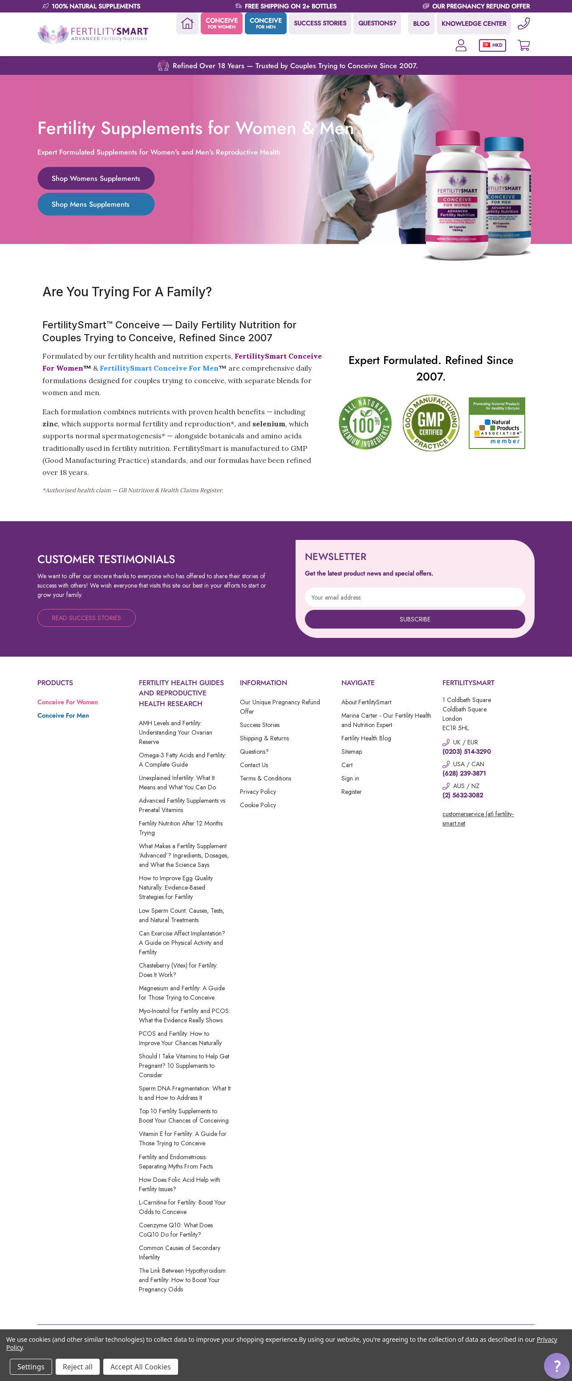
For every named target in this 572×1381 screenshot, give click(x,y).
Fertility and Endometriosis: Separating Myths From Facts (176, 1161)
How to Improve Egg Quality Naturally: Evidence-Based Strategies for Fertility (176, 887)
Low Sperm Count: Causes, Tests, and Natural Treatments (181, 915)
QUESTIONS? (377, 23)
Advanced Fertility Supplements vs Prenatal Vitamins (182, 805)
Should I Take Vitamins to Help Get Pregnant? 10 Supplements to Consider (184, 1065)
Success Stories (260, 724)
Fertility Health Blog (366, 738)
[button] (557, 1366)
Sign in (350, 778)
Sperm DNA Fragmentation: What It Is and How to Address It (185, 1093)
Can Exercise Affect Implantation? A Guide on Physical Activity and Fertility (182, 942)
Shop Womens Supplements (96, 178)
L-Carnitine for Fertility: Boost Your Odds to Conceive (182, 1207)
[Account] (461, 45)
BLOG (421, 23)
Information (263, 683)
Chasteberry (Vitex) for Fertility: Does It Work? (178, 970)
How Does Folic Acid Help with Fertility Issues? (179, 1184)
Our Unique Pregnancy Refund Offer (280, 707)
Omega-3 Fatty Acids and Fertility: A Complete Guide (182, 760)
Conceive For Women (67, 702)
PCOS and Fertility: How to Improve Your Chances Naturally (180, 1038)
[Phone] (523, 23)
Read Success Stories (86, 617)
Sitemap (351, 751)
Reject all (78, 1367)
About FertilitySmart (366, 702)
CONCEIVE (221, 23)
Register (351, 791)
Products (55, 683)
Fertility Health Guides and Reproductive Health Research (181, 693)
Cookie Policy (258, 805)
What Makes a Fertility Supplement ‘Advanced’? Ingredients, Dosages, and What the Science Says (184, 855)
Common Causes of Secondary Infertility (179, 1252)
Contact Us (254, 764)
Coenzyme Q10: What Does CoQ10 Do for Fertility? (176, 1230)
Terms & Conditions (265, 778)
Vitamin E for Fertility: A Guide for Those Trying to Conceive (183, 1138)
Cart (347, 764)
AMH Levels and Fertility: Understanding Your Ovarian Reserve (175, 732)
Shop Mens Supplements (91, 204)
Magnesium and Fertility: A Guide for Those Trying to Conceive (182, 993)
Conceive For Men (63, 715)
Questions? (254, 751)
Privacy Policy (258, 791)
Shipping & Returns (264, 738)
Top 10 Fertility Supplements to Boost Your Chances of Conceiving (184, 1116)
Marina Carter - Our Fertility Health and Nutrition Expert (386, 720)
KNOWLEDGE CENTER (473, 23)
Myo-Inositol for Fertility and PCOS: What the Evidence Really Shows (184, 1015)
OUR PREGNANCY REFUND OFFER (481, 6)
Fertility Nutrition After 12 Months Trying (181, 828)
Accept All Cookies (140, 1367)
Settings (31, 1367)
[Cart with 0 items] (523, 45)
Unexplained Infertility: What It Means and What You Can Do (177, 782)
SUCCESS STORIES (319, 23)
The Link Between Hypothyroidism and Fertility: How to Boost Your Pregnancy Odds (182, 1280)
